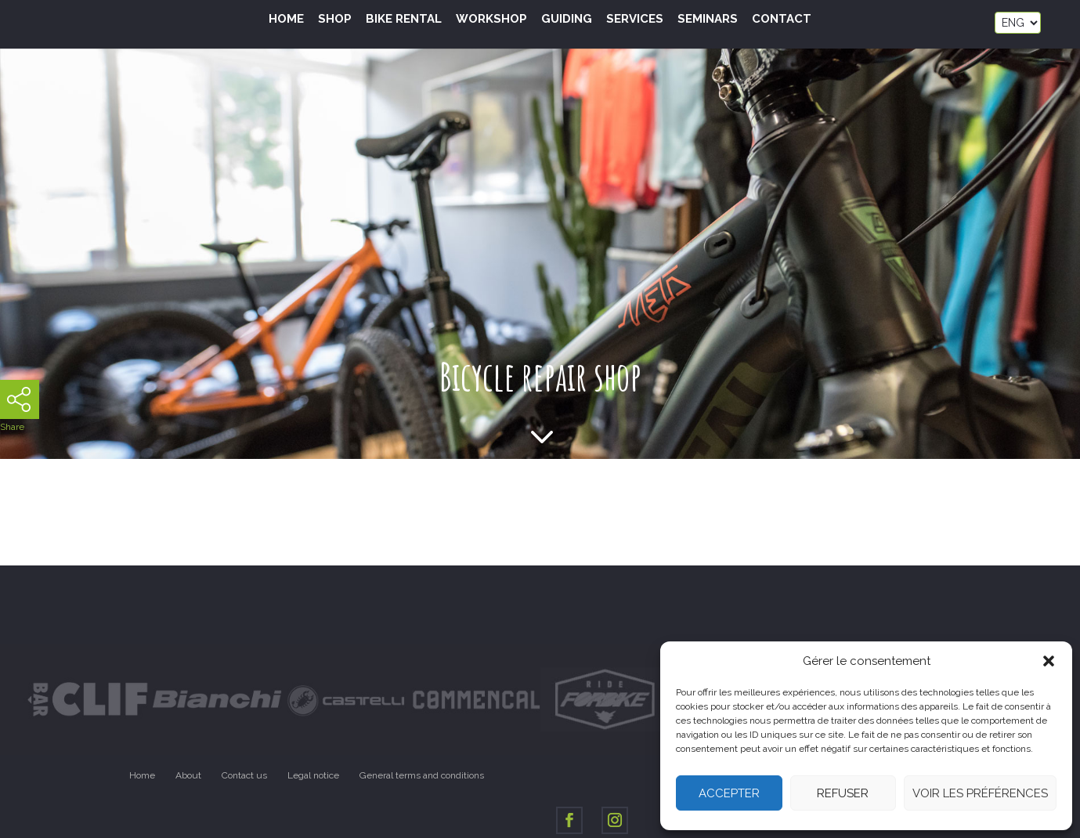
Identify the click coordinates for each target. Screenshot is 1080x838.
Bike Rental (404, 19)
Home (286, 19)
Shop (335, 19)
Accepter (729, 793)
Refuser (843, 793)
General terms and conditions (421, 775)
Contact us (244, 775)
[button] (1049, 661)
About (188, 775)
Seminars (707, 19)
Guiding (566, 19)
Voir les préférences (980, 793)
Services (634, 19)
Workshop (491, 19)
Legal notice (313, 775)
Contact (781, 19)
